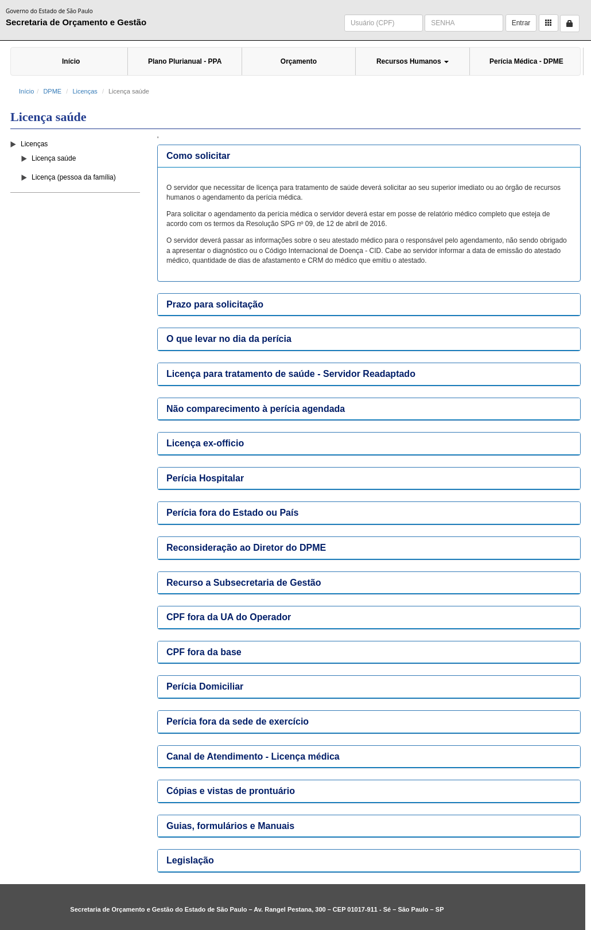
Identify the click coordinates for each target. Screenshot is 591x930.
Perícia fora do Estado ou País (232, 512)
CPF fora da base (204, 652)
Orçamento (299, 61)
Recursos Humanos (412, 61)
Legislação (190, 860)
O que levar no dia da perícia (228, 339)
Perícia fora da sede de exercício (237, 721)
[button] (548, 23)
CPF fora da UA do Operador (228, 617)
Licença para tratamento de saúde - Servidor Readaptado (290, 374)
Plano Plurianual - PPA (184, 61)
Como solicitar (198, 156)
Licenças (84, 91)
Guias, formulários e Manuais (230, 826)
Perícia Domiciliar (204, 686)
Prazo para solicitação (214, 304)
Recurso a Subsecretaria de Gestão (243, 582)
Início (71, 61)
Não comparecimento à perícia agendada (255, 409)
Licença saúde (54, 158)
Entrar (521, 23)
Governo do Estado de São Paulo (49, 11)
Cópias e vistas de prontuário (230, 791)
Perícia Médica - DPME (526, 61)
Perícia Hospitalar (205, 478)
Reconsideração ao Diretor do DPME (246, 547)
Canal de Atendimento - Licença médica (253, 756)
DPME (52, 91)
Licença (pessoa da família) (74, 177)
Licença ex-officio (205, 443)
